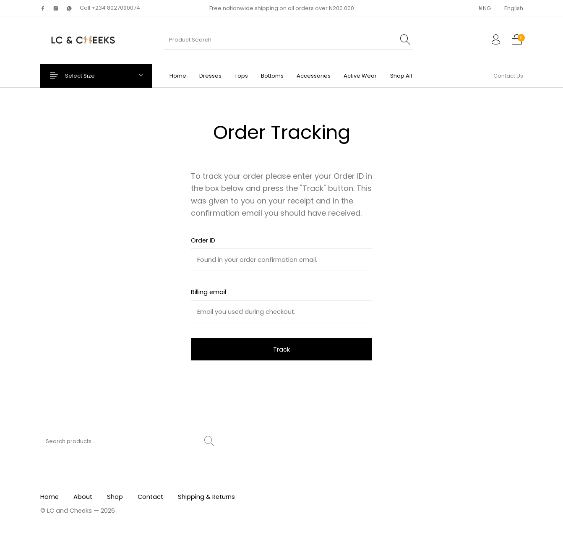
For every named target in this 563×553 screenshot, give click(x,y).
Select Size (87, 76)
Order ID (203, 240)
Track (281, 349)
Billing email (208, 292)
